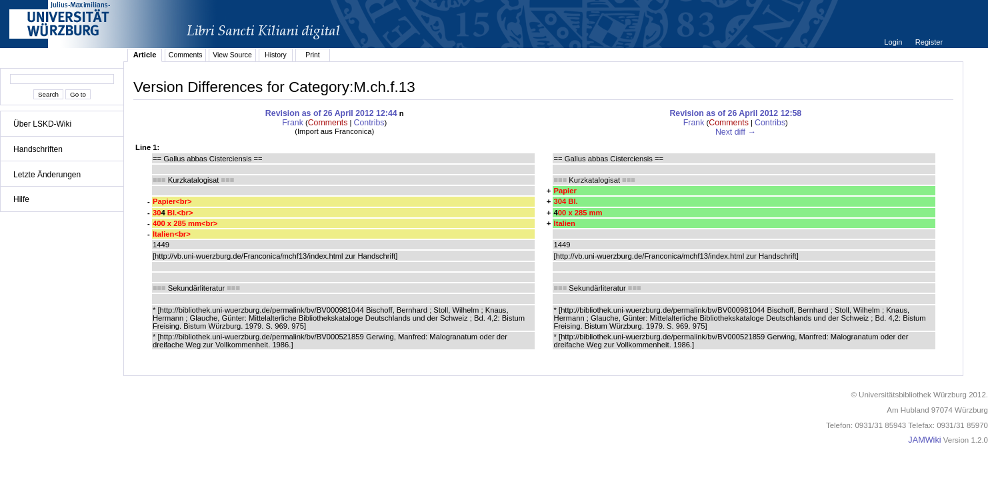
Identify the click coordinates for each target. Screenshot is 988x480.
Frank (292, 122)
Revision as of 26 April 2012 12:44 (331, 113)
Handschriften (38, 149)
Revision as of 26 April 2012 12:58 (735, 113)
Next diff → (735, 132)
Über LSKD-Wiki (42, 124)
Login (894, 42)
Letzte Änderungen (47, 174)
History (276, 55)
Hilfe (21, 199)
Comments (186, 55)
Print (312, 55)
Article (145, 55)
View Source (232, 55)
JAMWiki (924, 440)
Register (929, 42)
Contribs (369, 122)
